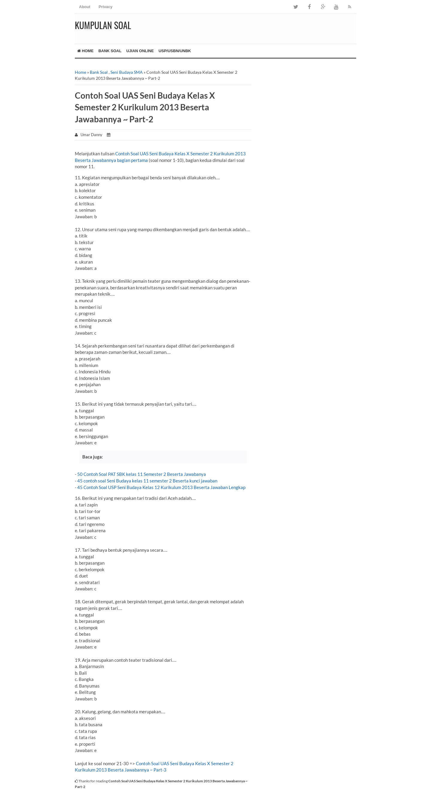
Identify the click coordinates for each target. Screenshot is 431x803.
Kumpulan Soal (103, 25)
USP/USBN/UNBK (175, 51)
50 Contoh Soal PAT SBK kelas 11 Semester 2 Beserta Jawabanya (141, 474)
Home (85, 51)
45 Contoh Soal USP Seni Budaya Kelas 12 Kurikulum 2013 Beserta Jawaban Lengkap (161, 487)
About (84, 6)
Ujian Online (140, 51)
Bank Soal (110, 51)
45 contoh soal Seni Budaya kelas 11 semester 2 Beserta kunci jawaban (147, 480)
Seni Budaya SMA (126, 72)
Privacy (106, 6)
